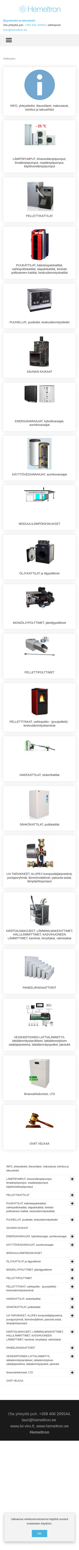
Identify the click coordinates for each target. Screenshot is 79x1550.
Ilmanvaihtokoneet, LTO (39, 1188)
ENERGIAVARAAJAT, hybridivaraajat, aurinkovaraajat (39, 449)
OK (39, 1533)
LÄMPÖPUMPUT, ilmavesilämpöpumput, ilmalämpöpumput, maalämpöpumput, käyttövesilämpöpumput (39, 166)
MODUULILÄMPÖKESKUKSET (39, 561)
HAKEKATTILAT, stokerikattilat (39, 846)
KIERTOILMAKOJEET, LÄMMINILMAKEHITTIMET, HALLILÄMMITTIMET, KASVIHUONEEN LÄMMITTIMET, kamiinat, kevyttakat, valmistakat (39, 1021)
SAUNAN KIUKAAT (39, 390)
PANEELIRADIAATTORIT (39, 1074)
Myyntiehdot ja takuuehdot (19, 20)
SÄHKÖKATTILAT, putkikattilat (39, 903)
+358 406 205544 (35, 25)
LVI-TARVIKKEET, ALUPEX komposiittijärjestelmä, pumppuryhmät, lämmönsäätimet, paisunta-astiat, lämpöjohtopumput (39, 964)
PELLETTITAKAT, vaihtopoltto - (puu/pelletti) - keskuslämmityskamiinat (40, 791)
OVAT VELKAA (39, 1245)
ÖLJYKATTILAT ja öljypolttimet (39, 618)
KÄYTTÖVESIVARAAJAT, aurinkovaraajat (39, 504)
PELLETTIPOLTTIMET (39, 732)
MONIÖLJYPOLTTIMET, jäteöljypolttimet (39, 675)
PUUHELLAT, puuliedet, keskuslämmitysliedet (39, 333)
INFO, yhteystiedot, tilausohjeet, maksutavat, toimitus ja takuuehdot (39, 107)
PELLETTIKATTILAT (39, 219)
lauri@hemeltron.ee (15, 29)
